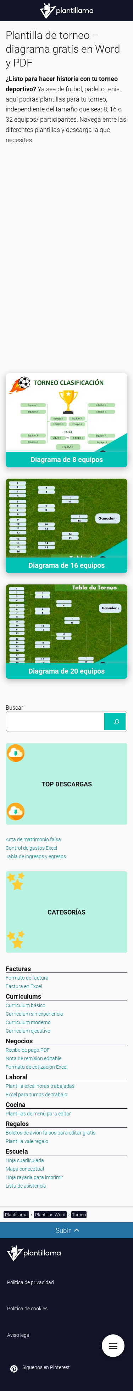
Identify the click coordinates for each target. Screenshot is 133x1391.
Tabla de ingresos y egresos (36, 856)
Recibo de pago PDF (28, 1050)
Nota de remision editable (33, 1058)
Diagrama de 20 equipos (66, 671)
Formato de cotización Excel (36, 1067)
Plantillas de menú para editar (38, 1113)
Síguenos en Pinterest (46, 1367)
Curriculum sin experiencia (34, 1014)
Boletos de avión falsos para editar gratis (50, 1133)
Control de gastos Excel (31, 848)
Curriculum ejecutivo (28, 1031)
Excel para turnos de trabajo (36, 1094)
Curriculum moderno (28, 1022)
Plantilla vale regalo (27, 1141)
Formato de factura (27, 978)
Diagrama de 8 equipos (67, 459)
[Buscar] (115, 721)
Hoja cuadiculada (25, 1160)
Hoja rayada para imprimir (34, 1177)
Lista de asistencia (26, 1186)
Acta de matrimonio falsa (33, 839)
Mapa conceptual (25, 1169)
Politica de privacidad (30, 1282)
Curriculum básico (25, 1005)
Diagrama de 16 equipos (66, 565)
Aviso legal (19, 1335)
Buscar (14, 707)
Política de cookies (27, 1308)
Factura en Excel (24, 986)
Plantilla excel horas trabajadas (40, 1086)
